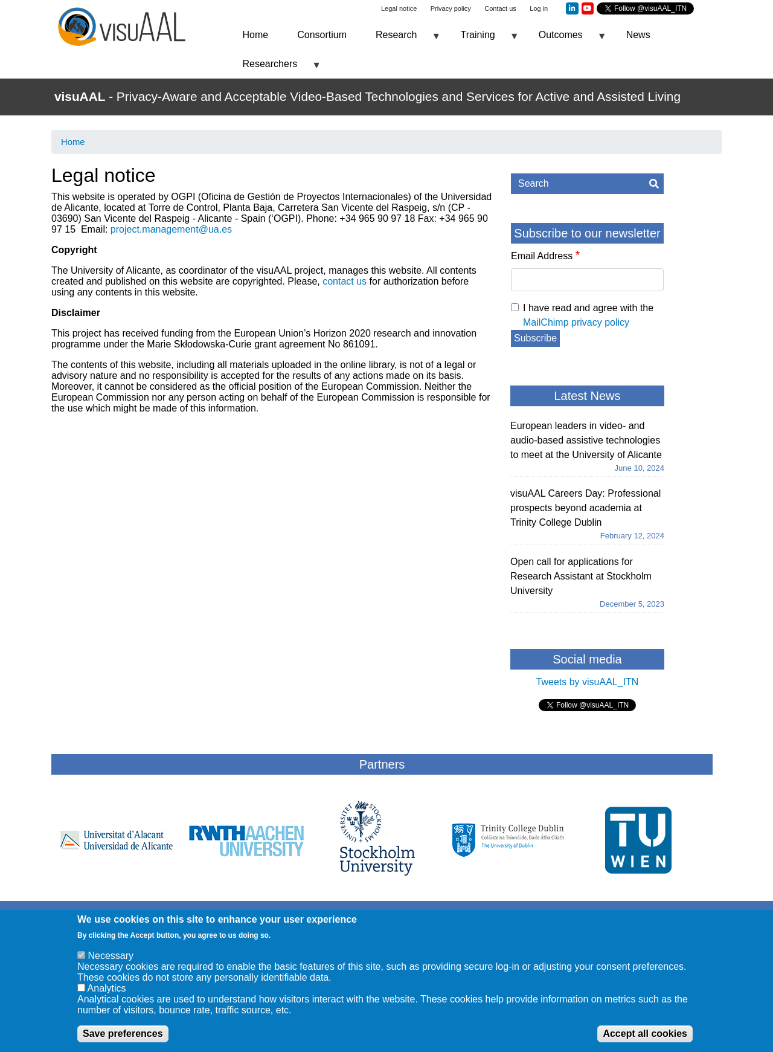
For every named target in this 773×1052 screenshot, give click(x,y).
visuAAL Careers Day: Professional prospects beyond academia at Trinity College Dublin (585, 508)
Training (481, 40)
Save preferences (123, 1039)
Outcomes (564, 40)
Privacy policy (451, 8)
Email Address (542, 256)
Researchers (273, 69)
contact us (344, 281)
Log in (539, 8)
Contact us (500, 8)
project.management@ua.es (171, 229)
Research (399, 40)
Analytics (107, 994)
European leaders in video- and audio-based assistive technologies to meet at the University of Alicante (586, 440)
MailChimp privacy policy (576, 322)
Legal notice (399, 8)
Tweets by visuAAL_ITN (587, 682)
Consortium (322, 35)
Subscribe (535, 338)
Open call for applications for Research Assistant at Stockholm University (581, 576)
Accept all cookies (645, 1039)
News (638, 35)
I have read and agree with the (588, 315)
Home (256, 35)
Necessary (110, 961)
